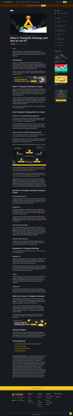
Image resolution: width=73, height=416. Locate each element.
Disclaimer (48, 400)
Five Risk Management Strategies (22, 348)
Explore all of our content (36, 388)
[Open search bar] (57, 2)
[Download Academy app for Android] (21, 400)
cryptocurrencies (27, 90)
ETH (34, 119)
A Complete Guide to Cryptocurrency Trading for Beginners (28, 343)
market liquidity (29, 231)
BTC (28, 119)
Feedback (48, 404)
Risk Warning (41, 376)
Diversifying (39, 211)
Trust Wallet (40, 406)
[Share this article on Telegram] (62, 13)
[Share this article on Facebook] (58, 13)
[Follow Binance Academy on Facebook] (55, 393)
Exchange (39, 396)
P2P (17, 67)
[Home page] (7, 2)
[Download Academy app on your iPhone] (15, 400)
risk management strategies (35, 219)
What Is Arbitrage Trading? (21, 346)
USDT (42, 119)
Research (39, 404)
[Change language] (68, 2)
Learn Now (43, 5)
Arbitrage (15, 62)
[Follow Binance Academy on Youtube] (60, 393)
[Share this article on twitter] (55, 13)
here (18, 369)
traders (21, 134)
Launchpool (40, 402)
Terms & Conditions (49, 396)
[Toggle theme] (71, 2)
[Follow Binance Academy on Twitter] (57, 393)
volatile (35, 233)
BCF (38, 398)
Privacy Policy (48, 398)
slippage (34, 258)
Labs (38, 400)
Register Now (61, 100)
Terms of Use (33, 376)
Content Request (49, 402)
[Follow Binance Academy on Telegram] (58, 393)
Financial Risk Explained (20, 350)
